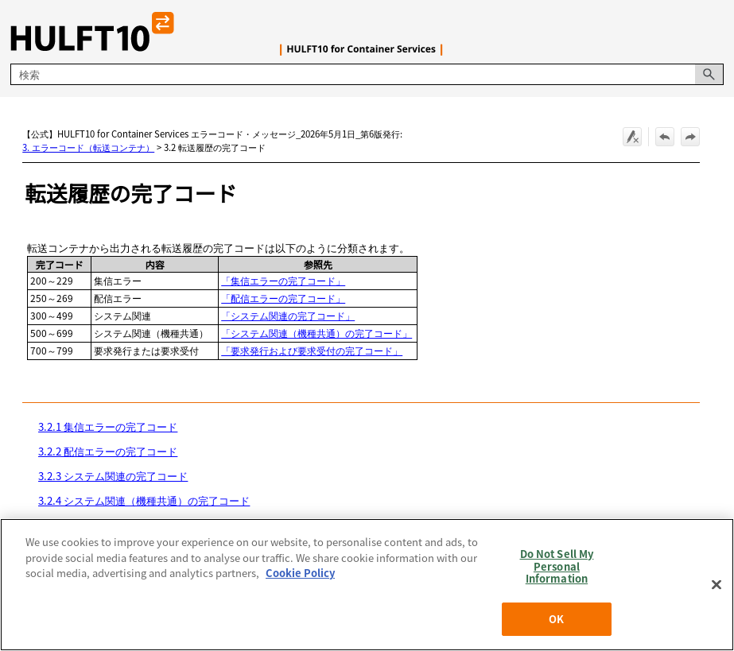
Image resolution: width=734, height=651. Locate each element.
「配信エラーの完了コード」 (283, 297)
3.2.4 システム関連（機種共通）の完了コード (144, 500)
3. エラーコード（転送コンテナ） (88, 147)
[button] (709, 74)
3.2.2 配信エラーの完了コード (107, 451)
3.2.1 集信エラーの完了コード (107, 426)
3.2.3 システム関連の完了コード (113, 475)
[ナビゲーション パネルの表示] (715, 32)
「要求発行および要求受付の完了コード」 (311, 350)
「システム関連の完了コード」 (288, 315)
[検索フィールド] (366, 74)
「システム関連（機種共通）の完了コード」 (316, 332)
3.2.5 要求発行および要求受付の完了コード (138, 525)
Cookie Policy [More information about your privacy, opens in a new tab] (300, 622)
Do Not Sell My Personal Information (557, 616)
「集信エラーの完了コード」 (283, 280)
